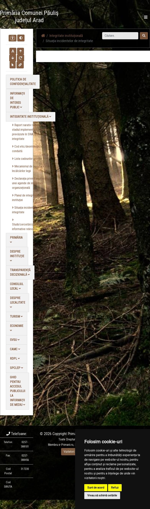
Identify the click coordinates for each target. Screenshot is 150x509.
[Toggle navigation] (146, 17)
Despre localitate (17, 302)
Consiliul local (16, 286)
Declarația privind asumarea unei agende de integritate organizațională (29, 183)
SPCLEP (16, 368)
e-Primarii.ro (66, 445)
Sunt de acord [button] (95, 487)
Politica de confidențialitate (23, 82)
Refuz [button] (115, 487)
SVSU (15, 340)
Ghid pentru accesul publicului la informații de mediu (17, 391)
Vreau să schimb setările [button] (102, 495)
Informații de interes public (17, 100)
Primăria (16, 240)
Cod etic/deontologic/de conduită (28, 149)
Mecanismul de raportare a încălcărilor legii (29, 169)
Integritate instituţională (30, 116)
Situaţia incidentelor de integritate (27, 210)
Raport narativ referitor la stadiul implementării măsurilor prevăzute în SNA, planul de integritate (30, 132)
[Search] (120, 35)
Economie (16, 328)
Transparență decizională (20, 272)
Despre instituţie (17, 256)
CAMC (15, 349)
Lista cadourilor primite (27, 158)
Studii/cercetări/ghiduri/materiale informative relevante (32, 224)
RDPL (15, 358)
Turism (16, 316)
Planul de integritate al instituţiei (26, 198)
